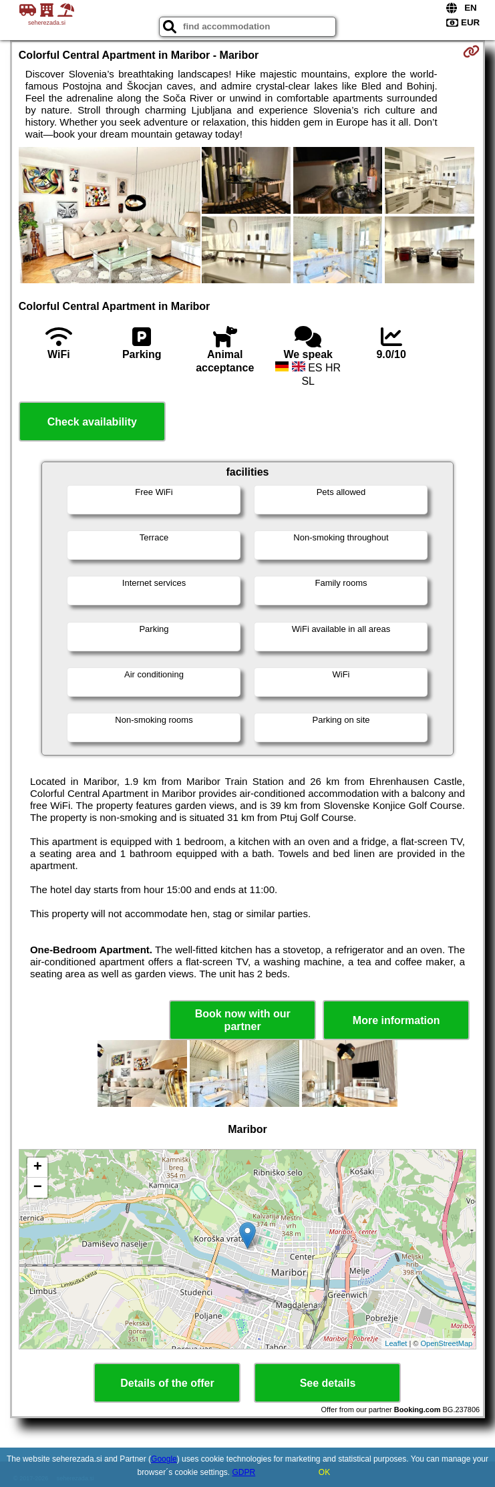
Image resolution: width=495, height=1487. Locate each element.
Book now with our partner (243, 1020)
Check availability (92, 422)
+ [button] (37, 1168)
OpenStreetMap (447, 1343)
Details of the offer (167, 1383)
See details (328, 1383)
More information (396, 1020)
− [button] (37, 1188)
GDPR (244, 1472)
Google (164, 1459)
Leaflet (396, 1343)
